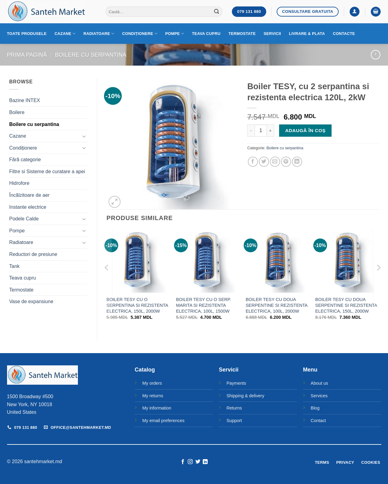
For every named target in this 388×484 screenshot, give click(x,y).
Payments (236, 383)
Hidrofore (19, 183)
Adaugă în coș (305, 130)
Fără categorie (25, 159)
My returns (152, 395)
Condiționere (139, 33)
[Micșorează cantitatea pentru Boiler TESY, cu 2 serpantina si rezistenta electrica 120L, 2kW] (251, 130)
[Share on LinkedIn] (297, 162)
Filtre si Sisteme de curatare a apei (47, 171)
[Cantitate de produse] (261, 130)
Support (234, 420)
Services (319, 395)
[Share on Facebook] (253, 162)
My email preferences (163, 420)
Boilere (17, 112)
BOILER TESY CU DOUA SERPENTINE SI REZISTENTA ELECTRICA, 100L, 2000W (276, 305)
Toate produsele (27, 33)
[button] (354, 12)
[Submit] (216, 11)
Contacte (344, 33)
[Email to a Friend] (275, 162)
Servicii (272, 33)
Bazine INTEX (24, 100)
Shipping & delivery (245, 395)
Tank (14, 266)
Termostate (242, 33)
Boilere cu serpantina (90, 54)
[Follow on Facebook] (182, 462)
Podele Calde (24, 218)
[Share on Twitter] (264, 162)
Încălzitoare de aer (29, 195)
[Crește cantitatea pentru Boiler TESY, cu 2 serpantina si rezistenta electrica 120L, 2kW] (270, 130)
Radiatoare (98, 33)
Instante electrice (27, 207)
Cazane (65, 33)
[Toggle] (84, 136)
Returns (234, 408)
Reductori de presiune (33, 254)
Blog (315, 408)
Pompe (174, 33)
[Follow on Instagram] (190, 462)
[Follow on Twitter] (197, 462)
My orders (152, 383)
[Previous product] (375, 54)
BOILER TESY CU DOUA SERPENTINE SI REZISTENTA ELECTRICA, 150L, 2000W (346, 305)
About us (319, 383)
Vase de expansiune (31, 301)
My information (156, 408)
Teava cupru (206, 33)
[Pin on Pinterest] (286, 162)
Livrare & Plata (307, 33)
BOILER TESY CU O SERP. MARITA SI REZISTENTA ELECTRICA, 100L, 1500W (203, 305)
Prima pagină (27, 54)
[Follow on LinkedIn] (205, 462)
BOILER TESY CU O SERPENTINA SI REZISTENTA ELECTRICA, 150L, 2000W (137, 305)
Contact (318, 420)
